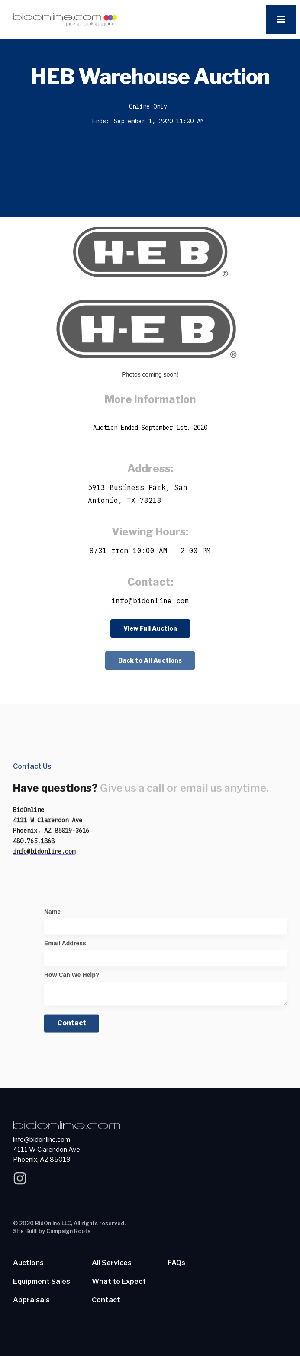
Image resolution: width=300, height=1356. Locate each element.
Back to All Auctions (150, 660)
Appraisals (31, 1300)
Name (52, 915)
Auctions (28, 1263)
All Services (112, 1263)
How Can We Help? (71, 978)
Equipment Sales (41, 1281)
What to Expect (119, 1281)
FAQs (176, 1263)
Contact (106, 1300)
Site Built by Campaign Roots (51, 1231)
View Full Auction (150, 628)
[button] (281, 19)
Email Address (65, 947)
